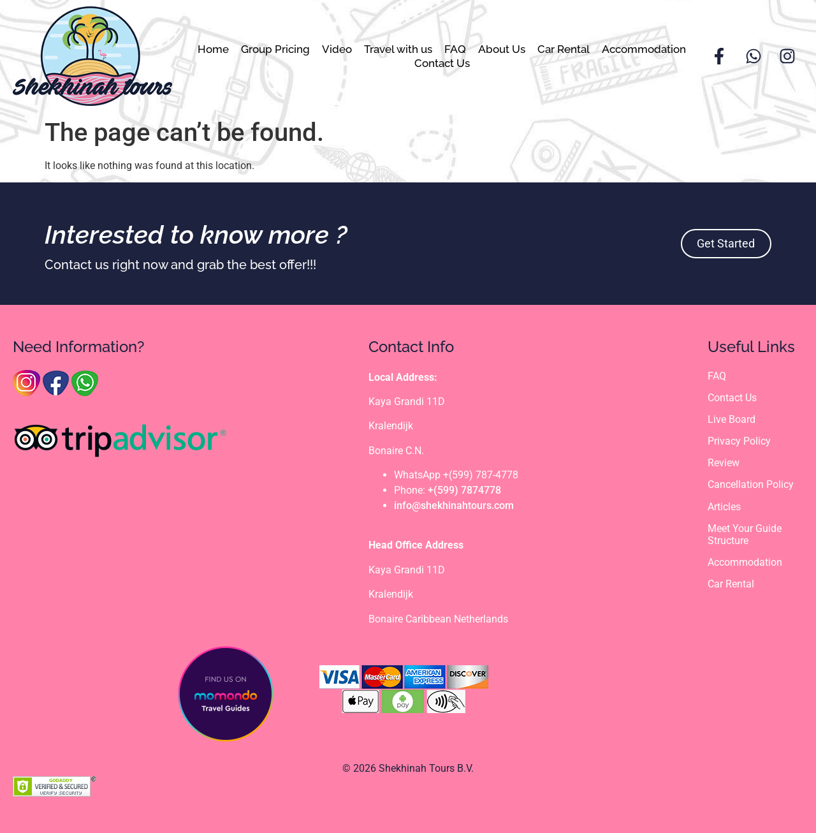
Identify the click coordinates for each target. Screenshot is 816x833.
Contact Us (442, 63)
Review (724, 463)
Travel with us (398, 49)
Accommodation (644, 49)
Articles (724, 507)
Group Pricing (275, 49)
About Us (501, 49)
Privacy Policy (739, 441)
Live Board (731, 419)
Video (337, 49)
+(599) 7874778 (464, 490)
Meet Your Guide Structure (745, 534)
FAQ (455, 49)
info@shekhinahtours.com (454, 505)
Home (213, 49)
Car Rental (563, 49)
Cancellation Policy (751, 484)
